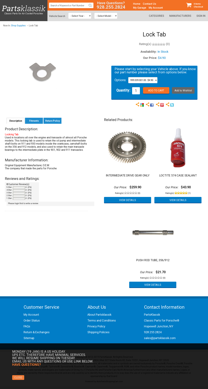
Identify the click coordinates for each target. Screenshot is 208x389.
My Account (156, 7)
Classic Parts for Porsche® (161, 320)
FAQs (27, 326)
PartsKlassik (152, 314)
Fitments (34, 121)
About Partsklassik (99, 314)
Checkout (195, 5)
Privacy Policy (96, 326)
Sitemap (29, 338)
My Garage (139, 7)
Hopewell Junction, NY (158, 326)
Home (136, 3)
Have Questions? (111, 3)
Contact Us (149, 3)
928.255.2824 (111, 7)
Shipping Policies (98, 332)
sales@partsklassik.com (160, 338)
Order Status (32, 320)
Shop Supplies (18, 25)
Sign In (200, 15)
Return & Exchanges (37, 332)
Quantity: (123, 90)
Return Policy (52, 121)
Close (18, 377)
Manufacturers (180, 15)
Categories (156, 15)
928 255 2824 (153, 332)
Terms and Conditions (101, 320)
